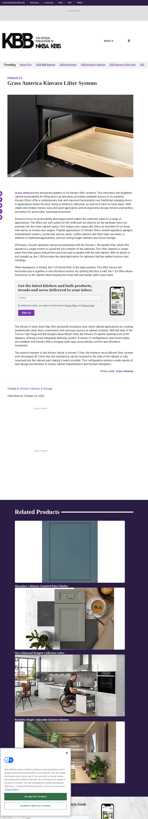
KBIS (61, 3)
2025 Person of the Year (122, 64)
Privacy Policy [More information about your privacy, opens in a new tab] (12, 789)
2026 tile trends (68, 64)
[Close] (67, 753)
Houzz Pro (26, 64)
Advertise (34, 3)
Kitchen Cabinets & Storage (36, 388)
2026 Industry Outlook (93, 64)
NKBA (79, 3)
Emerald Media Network (14, 3)
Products (14, 78)
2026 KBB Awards (45, 64)
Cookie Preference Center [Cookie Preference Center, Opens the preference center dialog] (35, 805)
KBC (70, 3)
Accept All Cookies (36, 796)
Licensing (48, 3)
